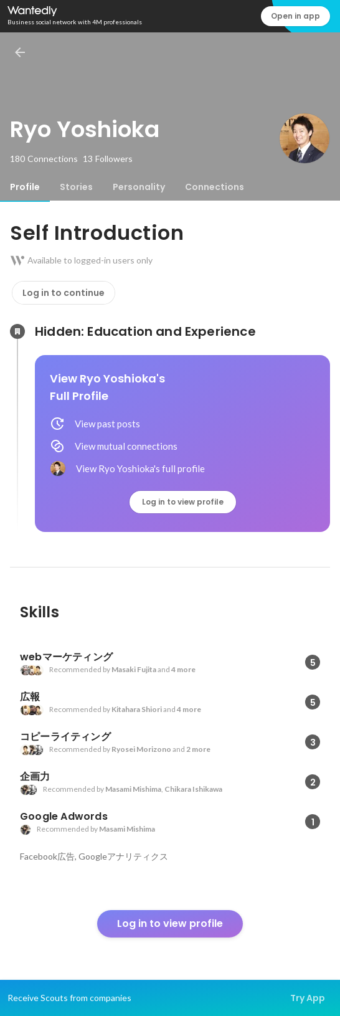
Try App (307, 998)
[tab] (25, 187)
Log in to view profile (183, 501)
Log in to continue (63, 293)
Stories (76, 187)
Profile (25, 187)
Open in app (295, 16)
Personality (139, 187)
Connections (214, 187)
